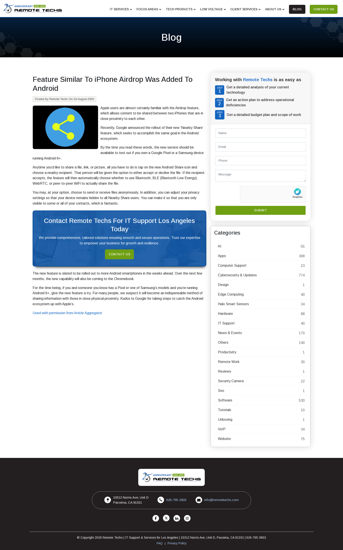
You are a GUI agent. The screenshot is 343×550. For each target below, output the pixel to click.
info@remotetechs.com (221, 500)
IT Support (226, 323)
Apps (222, 256)
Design (223, 285)
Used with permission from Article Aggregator (67, 313)
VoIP (222, 429)
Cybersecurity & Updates (237, 275)
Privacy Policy (177, 543)
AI (219, 246)
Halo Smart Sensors (233, 304)
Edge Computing (231, 294)
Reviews (224, 371)
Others (223, 342)
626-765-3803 (176, 500)
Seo (221, 390)
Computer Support (232, 265)
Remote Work (229, 362)
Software (225, 400)
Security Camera (231, 381)
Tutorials (224, 410)
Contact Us (119, 254)
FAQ (160, 543)
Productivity (227, 352)
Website (224, 439)
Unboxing (225, 419)
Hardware (225, 313)
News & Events (230, 333)
